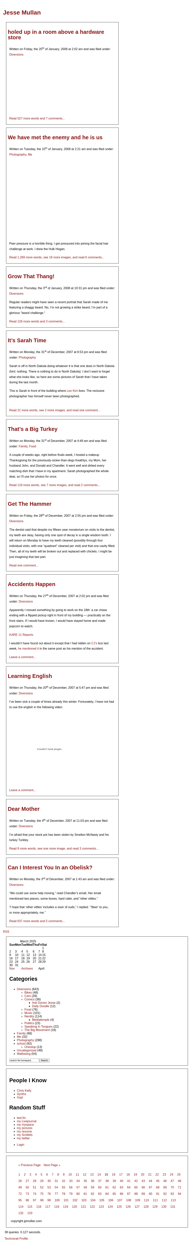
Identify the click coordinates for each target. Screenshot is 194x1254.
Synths (21, 1094)
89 (143, 1193)
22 (157, 1174)
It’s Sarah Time (27, 340)
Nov (12, 968)
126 (128, 1206)
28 (34, 1181)
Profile (23, 1238)
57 (78, 1187)
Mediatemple (40, 1019)
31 (56, 1181)
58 (85, 1187)
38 (107, 1181)
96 (27, 1200)
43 (143, 1181)
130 (164, 1206)
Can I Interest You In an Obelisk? (50, 867)
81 (85, 1193)
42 (136, 1181)
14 (99, 1174)
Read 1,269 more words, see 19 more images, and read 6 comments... (56, 257)
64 (129, 1187)
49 (20, 1187)
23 (164, 1174)
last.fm (21, 1117)
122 (92, 1206)
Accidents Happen (31, 584)
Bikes (28, 992)
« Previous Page (29, 1165)
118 (56, 1206)
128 (146, 1206)
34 (78, 1181)
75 (42, 1193)
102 (75, 1200)
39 (114, 1181)
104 (92, 1200)
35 (85, 1181)
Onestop (30, 1047)
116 (38, 1206)
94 (179, 1193)
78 (63, 1193)
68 (158, 1187)
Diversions (16, 54)
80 (78, 1193)
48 (179, 1181)
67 (150, 1187)
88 (136, 1193)
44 (150, 1181)
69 (165, 1187)
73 (27, 1193)
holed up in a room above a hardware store (56, 34)
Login (20, 1144)
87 (129, 1193)
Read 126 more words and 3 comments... (37, 321)
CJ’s (94, 643)
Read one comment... (23, 565)
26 (20, 1181)
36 (92, 1181)
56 (71, 1187)
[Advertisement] (97, 1247)
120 (74, 1206)
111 (155, 1200)
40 (121, 1181)
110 (146, 1200)
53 (49, 1187)
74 (34, 1193)
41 (129, 1181)
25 (179, 1174)
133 (29, 1213)
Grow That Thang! (31, 276)
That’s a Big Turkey (32, 429)
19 (135, 1174)
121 (83, 1206)
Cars (27, 996)
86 (121, 1193)
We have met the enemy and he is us (55, 137)
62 (114, 1187)
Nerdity (29, 1016)
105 (101, 1200)
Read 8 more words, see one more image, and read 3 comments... (54, 848)
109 (137, 1200)
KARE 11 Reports (21, 634)
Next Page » (52, 1165)
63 (121, 1187)
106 (110, 1200)
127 (137, 1206)
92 (165, 1193)
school (21, 1043)
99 (49, 1200)
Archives (27, 968)
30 (49, 1181)
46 (165, 1181)
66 (143, 1187)
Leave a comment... (22, 657)
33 (71, 1181)
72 (20, 1193)
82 (92, 1193)
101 (66, 1200)
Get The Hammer (29, 504)
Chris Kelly (24, 1090)
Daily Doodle (40, 1006)
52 (42, 1187)
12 (84, 1174)
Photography (17, 154)
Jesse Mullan (22, 12)
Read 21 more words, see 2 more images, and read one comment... (54, 410)
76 (49, 1193)
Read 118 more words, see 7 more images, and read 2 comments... (54, 485)
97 (34, 1200)
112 (164, 1200)
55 (63, 1187)
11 (77, 1174)
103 (84, 1200)
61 (107, 1187)
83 (100, 1193)
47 (172, 1181)
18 (128, 1174)
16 (113, 1174)
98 (42, 1200)
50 (27, 1187)
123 (101, 1206)
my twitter (23, 1138)
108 (128, 1200)
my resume (24, 1131)
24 (171, 1174)
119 (65, 1206)
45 (158, 1181)
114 (20, 1206)
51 (34, 1187)
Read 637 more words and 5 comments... (37, 921)
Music (28, 1013)
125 (119, 1206)
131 (172, 1206)
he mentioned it (28, 648)
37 (100, 1181)
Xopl (20, 1097)
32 (63, 1181)
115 (29, 1206)
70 (172, 1187)
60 (100, 1187)
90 (150, 1193)
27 (27, 1181)
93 (172, 1193)
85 (114, 1193)
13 (92, 1174)
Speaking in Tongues (38, 1026)
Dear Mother (24, 809)
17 (121, 1174)
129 (154, 1206)
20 (142, 1174)
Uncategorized (26, 1050)
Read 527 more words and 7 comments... (37, 118)
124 (110, 1206)
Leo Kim (72, 390)
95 (20, 1200)
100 (57, 1200)
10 (70, 1174)
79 (71, 1193)
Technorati (12, 1238)
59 (92, 1187)
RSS (6, 931)
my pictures (24, 1128)
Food (32, 446)
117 (47, 1206)
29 (42, 1181)
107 (119, 1200)
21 (150, 1174)
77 (56, 1193)
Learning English (30, 676)
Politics (29, 1023)
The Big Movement (37, 1030)
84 (107, 1193)
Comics (29, 999)
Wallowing (24, 1053)
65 (136, 1187)
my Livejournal (26, 1121)
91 (158, 1193)
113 (173, 1200)
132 (20, 1213)
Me (30, 154)
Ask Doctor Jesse (44, 1002)
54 (56, 1187)
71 (179, 1187)
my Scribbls (25, 1134)
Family (23, 446)
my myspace (25, 1124)
